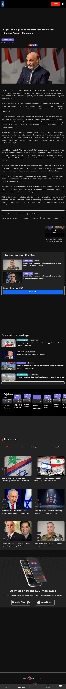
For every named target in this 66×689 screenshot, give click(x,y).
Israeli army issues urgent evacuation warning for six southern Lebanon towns (49, 545)
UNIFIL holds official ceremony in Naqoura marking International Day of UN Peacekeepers (40, 367)
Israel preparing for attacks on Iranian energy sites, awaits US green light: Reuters (39, 344)
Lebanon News (28, 260)
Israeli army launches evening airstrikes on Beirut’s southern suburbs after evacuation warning (48, 406)
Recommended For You (19, 255)
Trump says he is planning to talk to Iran (31, 354)
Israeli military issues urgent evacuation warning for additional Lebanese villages (42, 264)
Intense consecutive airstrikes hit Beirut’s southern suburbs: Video (37, 407)
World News (20, 351)
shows (48, 686)
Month (57, 447)
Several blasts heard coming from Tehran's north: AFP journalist (40, 377)
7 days (34, 447)
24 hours (10, 447)
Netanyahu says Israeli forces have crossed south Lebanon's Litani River (15, 512)
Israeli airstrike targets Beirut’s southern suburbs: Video (27, 405)
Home (7, 686)
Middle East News (22, 340)
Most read (11, 439)
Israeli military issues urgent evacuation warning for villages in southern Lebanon (42, 277)
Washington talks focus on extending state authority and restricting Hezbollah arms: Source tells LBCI (48, 512)
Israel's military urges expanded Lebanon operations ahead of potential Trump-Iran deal (16, 479)
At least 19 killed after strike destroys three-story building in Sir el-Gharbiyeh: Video (18, 406)
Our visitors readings (15, 335)
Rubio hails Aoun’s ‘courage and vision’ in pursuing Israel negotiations (16, 545)
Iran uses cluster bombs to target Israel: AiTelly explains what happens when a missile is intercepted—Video (8, 407)
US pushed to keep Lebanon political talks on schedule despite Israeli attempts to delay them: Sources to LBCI (48, 479)
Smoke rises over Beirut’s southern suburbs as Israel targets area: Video (57, 405)
